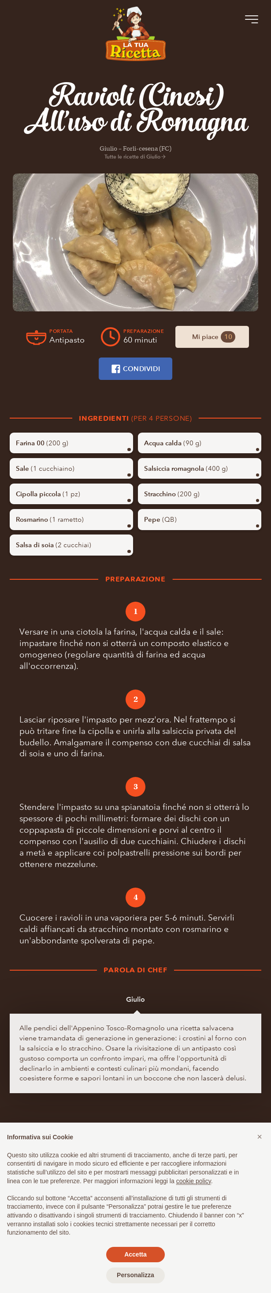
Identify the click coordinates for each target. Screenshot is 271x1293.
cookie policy (193, 1181)
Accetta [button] (135, 1254)
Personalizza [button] (135, 1275)
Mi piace (213, 336)
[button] (259, 1137)
